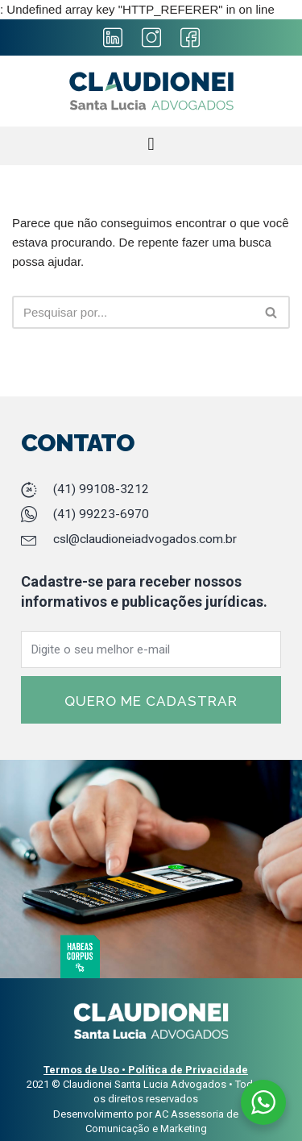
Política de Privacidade (188, 1070)
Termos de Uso (81, 1070)
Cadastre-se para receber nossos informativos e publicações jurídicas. (144, 591)
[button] (151, 144)
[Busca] (272, 312)
